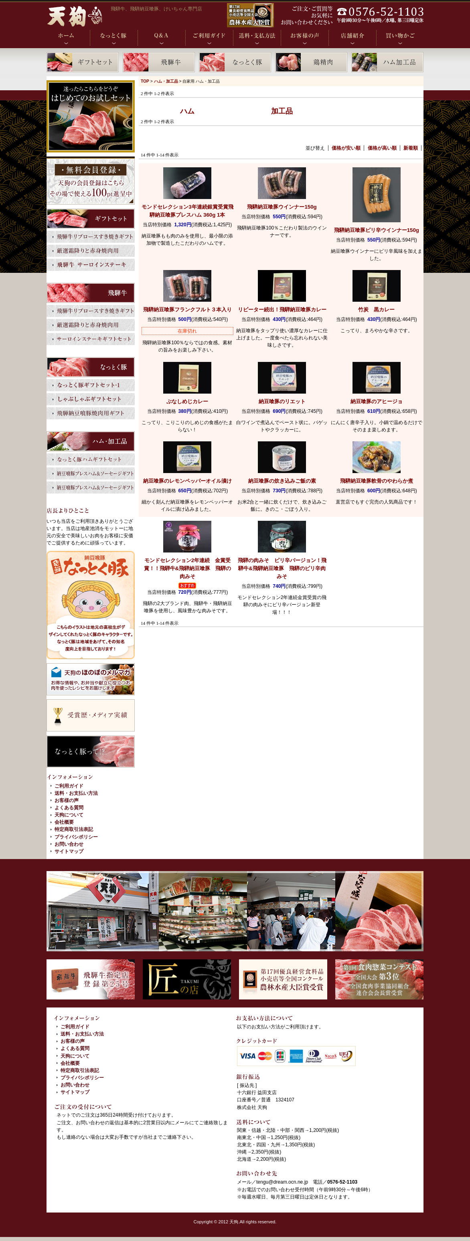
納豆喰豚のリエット (282, 401)
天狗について (69, 815)
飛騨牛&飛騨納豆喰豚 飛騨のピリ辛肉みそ (282, 568)
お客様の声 (67, 800)
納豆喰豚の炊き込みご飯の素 (282, 481)
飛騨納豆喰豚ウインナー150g (281, 207)
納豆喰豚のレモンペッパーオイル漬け (187, 481)
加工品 (282, 111)
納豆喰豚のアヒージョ (376, 401)
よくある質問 (69, 807)
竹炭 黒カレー (376, 310)
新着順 (410, 148)
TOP (145, 81)
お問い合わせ (69, 844)
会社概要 (64, 822)
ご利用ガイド (69, 786)
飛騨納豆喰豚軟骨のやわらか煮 (376, 481)
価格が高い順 (382, 148)
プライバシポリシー (76, 837)
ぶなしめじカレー (187, 401)
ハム (187, 111)
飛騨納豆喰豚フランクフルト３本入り (187, 310)
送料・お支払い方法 (76, 793)
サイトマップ (69, 851)
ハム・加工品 (166, 81)
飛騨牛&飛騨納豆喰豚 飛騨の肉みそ (187, 568)
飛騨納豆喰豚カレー (282, 310)
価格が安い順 (346, 148)
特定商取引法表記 (74, 829)
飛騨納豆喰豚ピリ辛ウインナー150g (376, 230)
